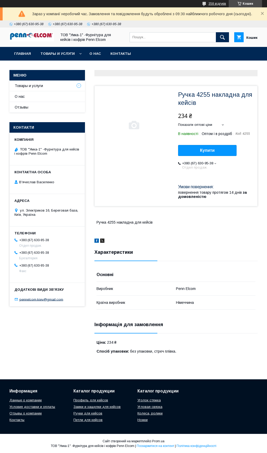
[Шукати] (222, 37)
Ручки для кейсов (87, 413)
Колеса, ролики (150, 413)
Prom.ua (158, 441)
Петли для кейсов (88, 420)
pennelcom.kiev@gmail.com (41, 299)
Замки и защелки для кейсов (97, 407)
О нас (95, 54)
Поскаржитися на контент (155, 446)
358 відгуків (217, 4)
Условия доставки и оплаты (32, 407)
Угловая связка (149, 407)
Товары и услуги (57, 54)
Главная (22, 54)
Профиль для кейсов (90, 400)
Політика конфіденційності (196, 446)
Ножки (142, 420)
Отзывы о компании (25, 413)
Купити (207, 150)
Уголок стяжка (149, 400)
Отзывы (21, 107)
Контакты (120, 54)
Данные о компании (25, 400)
